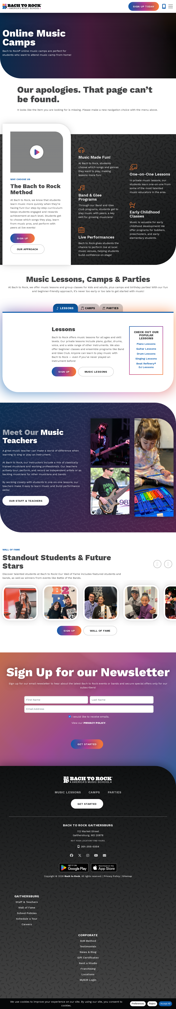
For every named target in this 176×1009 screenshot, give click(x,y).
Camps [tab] (88, 310)
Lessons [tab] (54, 310)
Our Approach (27, 249)
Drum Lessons (146, 356)
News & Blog (88, 956)
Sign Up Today (143, 6)
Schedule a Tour (26, 923)
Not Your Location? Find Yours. (88, 845)
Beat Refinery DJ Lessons (146, 368)
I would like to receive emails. (89, 721)
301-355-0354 (90, 850)
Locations (88, 978)
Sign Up (22, 238)
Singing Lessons (146, 361)
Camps (94, 796)
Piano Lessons (146, 346)
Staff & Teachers (27, 906)
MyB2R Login (88, 984)
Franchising (88, 973)
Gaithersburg (26, 900)
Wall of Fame (100, 635)
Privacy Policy (112, 880)
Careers (27, 928)
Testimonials (88, 950)
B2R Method (88, 945)
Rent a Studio (88, 967)
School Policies (27, 917)
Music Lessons (96, 374)
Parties (114, 796)
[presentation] (88, 736)
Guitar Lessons (146, 351)
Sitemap (127, 880)
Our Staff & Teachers (25, 503)
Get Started (86, 808)
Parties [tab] (121, 310)
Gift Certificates (88, 961)
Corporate (88, 939)
